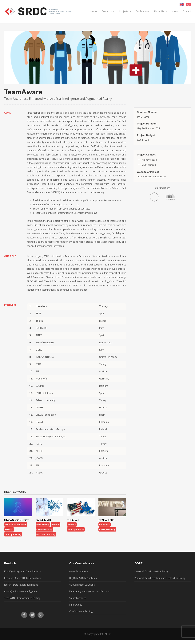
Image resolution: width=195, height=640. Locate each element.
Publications (142, 11)
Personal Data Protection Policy (151, 571)
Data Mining (42, 524)
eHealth (9, 529)
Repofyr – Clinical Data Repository (22, 578)
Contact (186, 11)
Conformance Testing (81, 611)
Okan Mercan (148, 164)
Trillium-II (73, 520)
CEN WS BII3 (106, 520)
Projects (125, 11)
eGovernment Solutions (82, 584)
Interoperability (13, 534)
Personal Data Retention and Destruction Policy (159, 578)
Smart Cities (75, 604)
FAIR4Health (44, 520)
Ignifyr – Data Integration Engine (21, 584)
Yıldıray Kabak (149, 159)
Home (93, 11)
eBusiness (104, 524)
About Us (160, 11)
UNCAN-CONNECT (16, 520)
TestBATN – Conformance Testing (22, 598)
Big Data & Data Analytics (83, 578)
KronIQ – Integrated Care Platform (22, 571)
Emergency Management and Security (89, 591)
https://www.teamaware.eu (151, 176)
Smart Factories (77, 598)
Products (108, 11)
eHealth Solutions (78, 571)
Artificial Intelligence (15, 524)
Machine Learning (45, 534)
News (175, 11)
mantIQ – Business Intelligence (20, 591)
